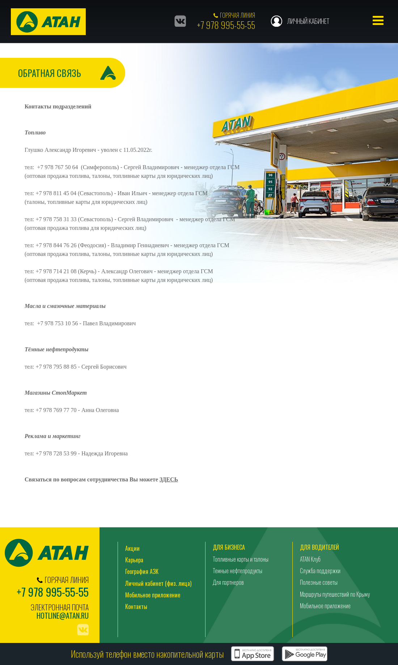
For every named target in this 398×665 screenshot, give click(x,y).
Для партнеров (228, 582)
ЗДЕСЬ (169, 480)
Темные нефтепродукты (237, 571)
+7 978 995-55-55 (226, 24)
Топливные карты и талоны (240, 559)
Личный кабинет (308, 21)
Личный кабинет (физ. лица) (158, 583)
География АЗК (141, 571)
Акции (132, 548)
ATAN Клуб (310, 559)
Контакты (136, 606)
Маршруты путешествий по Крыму (335, 594)
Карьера (134, 560)
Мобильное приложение (152, 595)
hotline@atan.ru (63, 615)
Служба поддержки (320, 571)
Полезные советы (319, 582)
